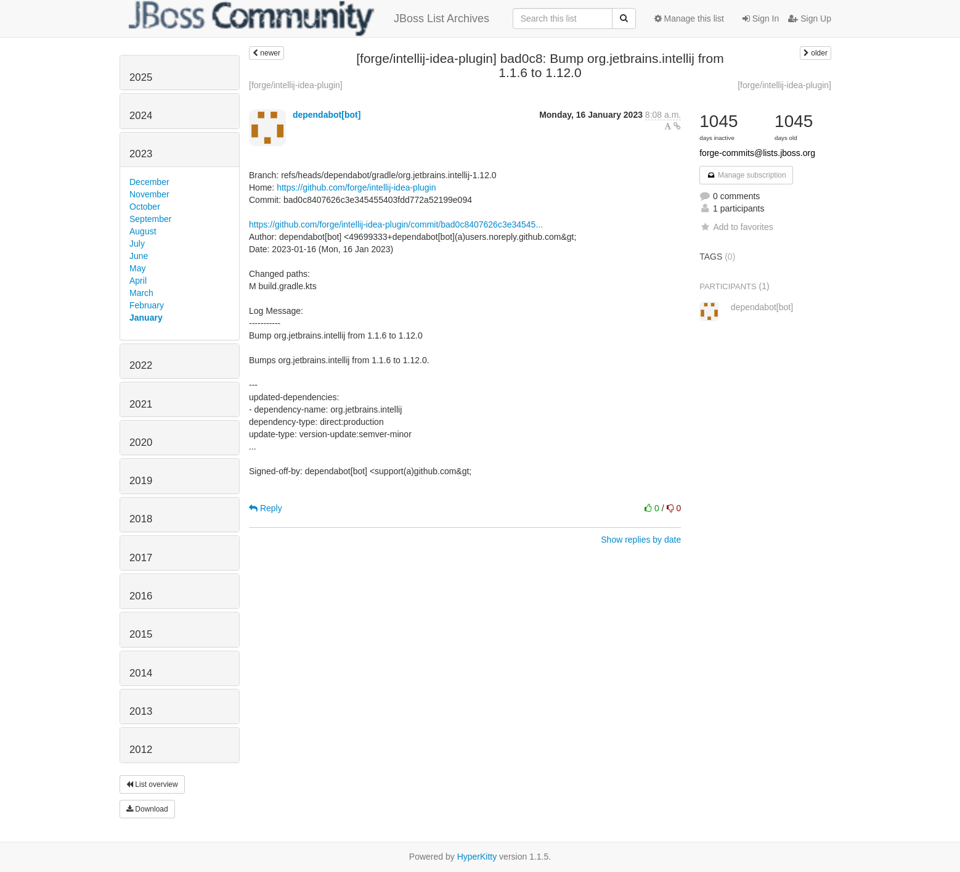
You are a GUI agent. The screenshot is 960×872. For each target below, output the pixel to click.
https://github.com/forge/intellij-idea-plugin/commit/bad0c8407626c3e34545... (396, 224)
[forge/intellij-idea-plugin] (296, 85)
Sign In (760, 18)
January (146, 318)
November (149, 194)
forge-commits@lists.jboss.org (757, 153)
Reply (265, 508)
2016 (140, 596)
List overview (152, 784)
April (138, 281)
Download (147, 809)
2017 (140, 558)
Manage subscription (746, 175)
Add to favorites (736, 227)
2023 (140, 154)
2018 (140, 519)
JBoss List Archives (309, 18)
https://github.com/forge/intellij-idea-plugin (356, 187)
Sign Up (809, 18)
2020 (140, 442)
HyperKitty (477, 857)
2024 (140, 115)
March (141, 293)
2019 (140, 481)
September (150, 219)
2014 (140, 673)
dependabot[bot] (326, 115)
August (143, 231)
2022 (140, 365)
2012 (140, 749)
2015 (140, 634)
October (144, 207)
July (137, 244)
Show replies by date (641, 540)
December (149, 182)
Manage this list (689, 18)
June (138, 256)
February (146, 305)
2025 (140, 77)
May (137, 268)
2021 (140, 404)
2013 (140, 711)
